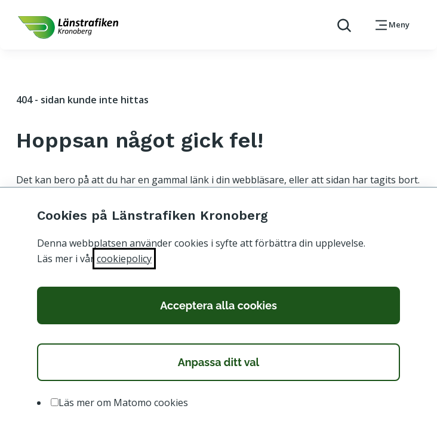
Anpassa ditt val (219, 362)
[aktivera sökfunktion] (339, 24)
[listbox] (219, 403)
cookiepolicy (124, 258)
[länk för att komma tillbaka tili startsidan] (68, 27)
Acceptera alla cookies (218, 305)
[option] (55, 402)
